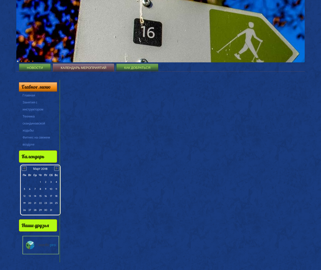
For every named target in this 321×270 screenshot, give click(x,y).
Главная (29, 95)
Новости (35, 68)
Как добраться (137, 68)
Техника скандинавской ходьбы (34, 123)
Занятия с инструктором (33, 105)
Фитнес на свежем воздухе (36, 140)
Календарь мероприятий (83, 68)
